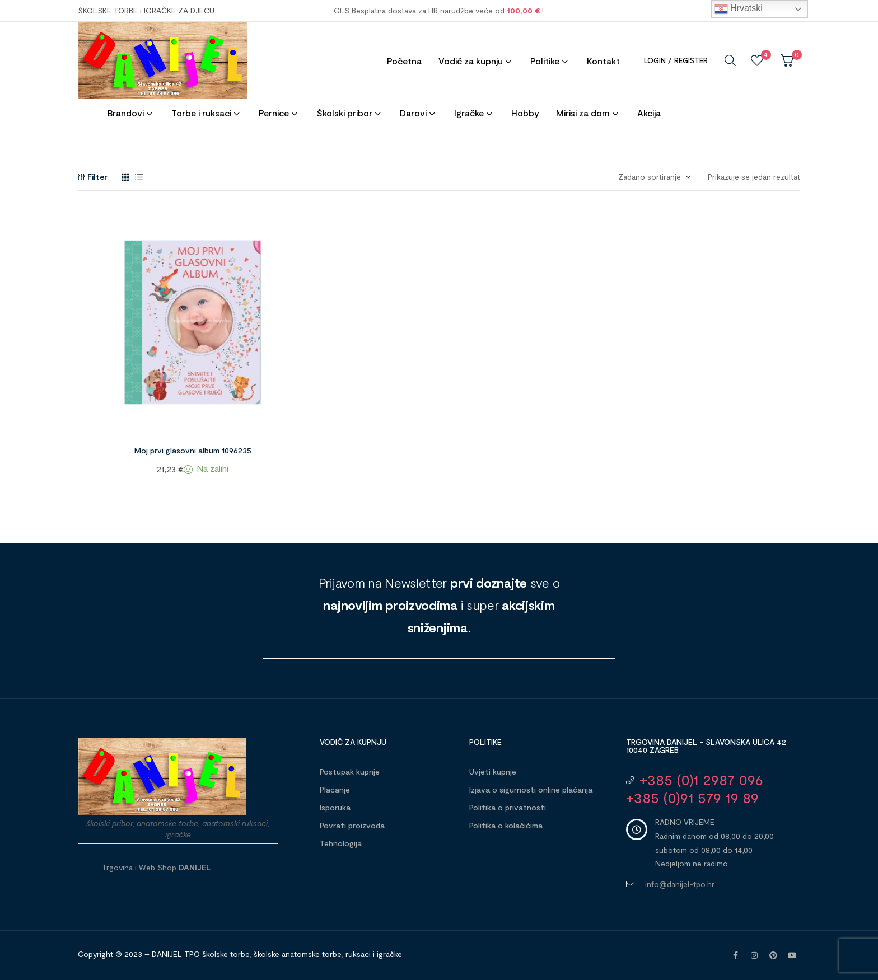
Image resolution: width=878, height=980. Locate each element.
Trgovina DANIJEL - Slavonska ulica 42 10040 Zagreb (706, 745)
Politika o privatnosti (507, 807)
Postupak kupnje (350, 771)
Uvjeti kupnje (492, 771)
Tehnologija (341, 843)
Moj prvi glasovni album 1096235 (192, 450)
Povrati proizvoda (352, 825)
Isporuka (335, 807)
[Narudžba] (654, 177)
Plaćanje (335, 789)
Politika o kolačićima (506, 825)
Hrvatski (738, 9)
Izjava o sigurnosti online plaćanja (530, 789)
